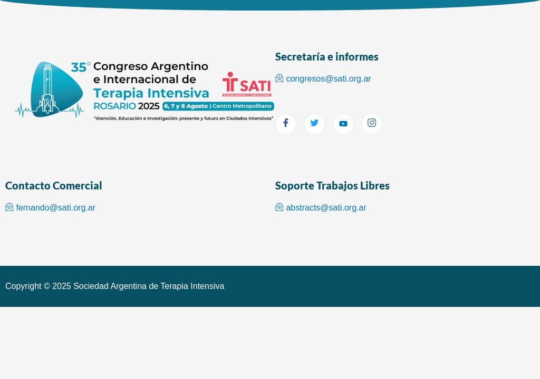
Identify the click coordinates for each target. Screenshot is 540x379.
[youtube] (343, 124)
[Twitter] (314, 124)
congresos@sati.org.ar (323, 78)
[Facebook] (285, 124)
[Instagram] (371, 124)
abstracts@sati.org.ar (321, 207)
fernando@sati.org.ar (50, 207)
